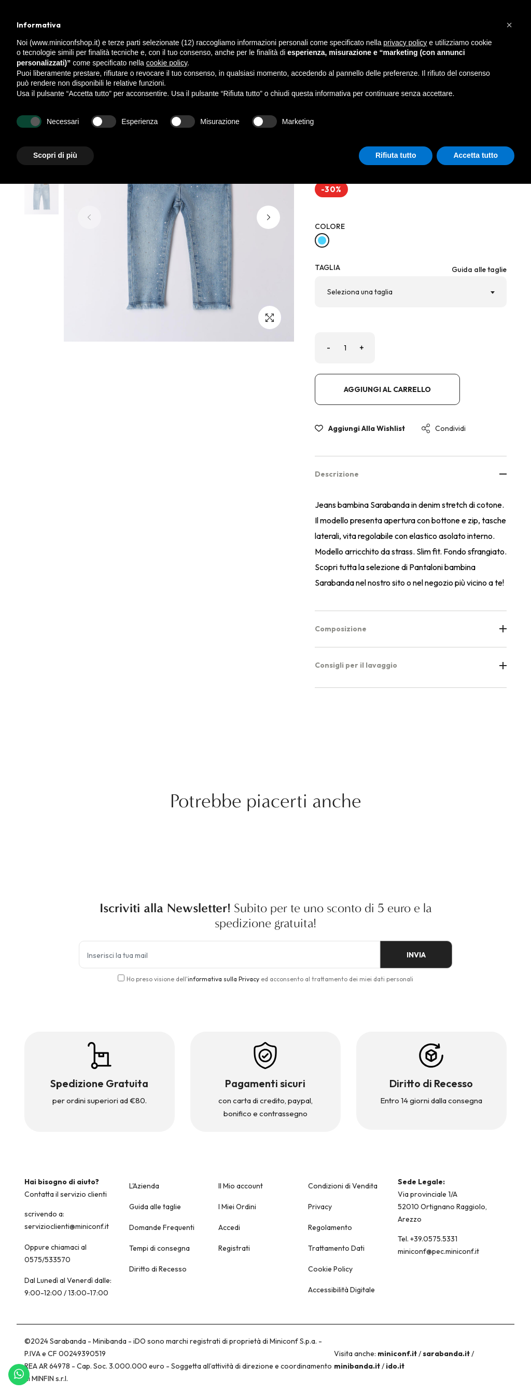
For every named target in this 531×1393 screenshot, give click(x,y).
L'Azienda (144, 1186)
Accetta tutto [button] (475, 155)
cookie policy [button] (166, 63)
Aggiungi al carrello (387, 389)
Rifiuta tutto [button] (395, 155)
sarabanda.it (446, 1353)
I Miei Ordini (237, 1206)
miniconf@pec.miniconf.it (438, 1251)
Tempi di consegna (159, 1248)
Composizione (411, 628)
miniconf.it (397, 1353)
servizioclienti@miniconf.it (66, 1226)
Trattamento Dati (336, 1248)
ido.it (395, 1366)
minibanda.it (357, 1366)
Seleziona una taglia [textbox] (360, 291)
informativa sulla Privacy (223, 979)
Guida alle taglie (479, 269)
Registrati (234, 1248)
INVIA (416, 954)
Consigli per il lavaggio (411, 665)
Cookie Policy (330, 1269)
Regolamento (330, 1227)
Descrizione (411, 474)
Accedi (229, 1227)
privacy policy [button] (405, 42)
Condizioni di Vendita (343, 1186)
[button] (268, 217)
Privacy (320, 1206)
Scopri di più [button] (55, 155)
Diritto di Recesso (158, 1269)
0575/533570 (47, 1259)
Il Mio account (240, 1186)
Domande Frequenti (161, 1227)
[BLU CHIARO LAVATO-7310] (322, 240)
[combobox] (410, 291)
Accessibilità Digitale (341, 1289)
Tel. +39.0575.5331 (427, 1238)
